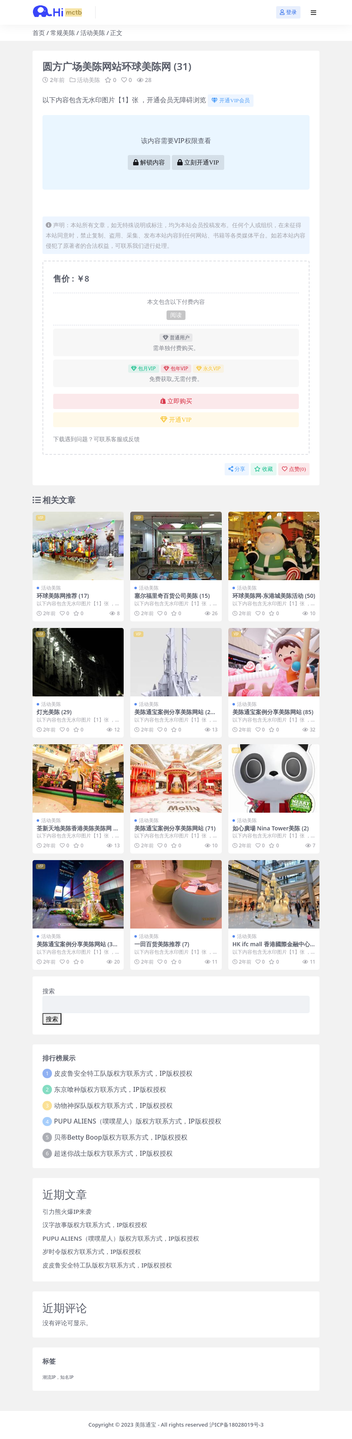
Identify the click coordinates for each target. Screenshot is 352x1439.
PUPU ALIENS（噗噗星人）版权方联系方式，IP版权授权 (137, 1121)
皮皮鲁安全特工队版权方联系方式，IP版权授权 (123, 1073)
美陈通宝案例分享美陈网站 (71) (175, 828)
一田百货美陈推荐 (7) (161, 944)
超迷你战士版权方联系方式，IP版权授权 (113, 1153)
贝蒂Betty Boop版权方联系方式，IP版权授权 (121, 1137)
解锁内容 (149, 162)
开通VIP (175, 419)
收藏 (263, 469)
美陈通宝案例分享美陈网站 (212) (174, 715)
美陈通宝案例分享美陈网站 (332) (76, 947)
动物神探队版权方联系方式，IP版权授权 (113, 1105)
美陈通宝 (145, 1424)
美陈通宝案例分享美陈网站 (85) (273, 712)
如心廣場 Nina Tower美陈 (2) (270, 828)
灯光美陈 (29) (54, 712)
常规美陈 (62, 32)
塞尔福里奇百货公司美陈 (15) (172, 596)
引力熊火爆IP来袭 (67, 1211)
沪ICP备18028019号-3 (236, 1424)
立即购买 (176, 401)
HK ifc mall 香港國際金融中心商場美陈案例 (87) (271, 947)
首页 (39, 32)
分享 (236, 469)
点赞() (294, 469)
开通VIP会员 (230, 100)
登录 (288, 12)
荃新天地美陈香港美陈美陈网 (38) (77, 831)
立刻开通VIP (198, 162)
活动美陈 (92, 32)
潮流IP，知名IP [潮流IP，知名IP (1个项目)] (58, 1377)
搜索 (48, 991)
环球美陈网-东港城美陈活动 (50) (273, 596)
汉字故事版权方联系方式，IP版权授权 (94, 1224)
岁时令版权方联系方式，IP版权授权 (91, 1251)
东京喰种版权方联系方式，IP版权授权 (110, 1089)
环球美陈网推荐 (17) (63, 596)
